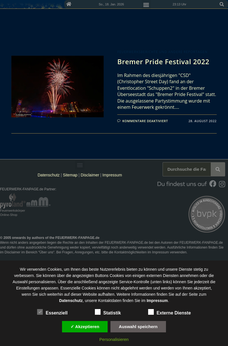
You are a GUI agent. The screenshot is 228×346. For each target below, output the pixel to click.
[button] (222, 4)
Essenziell (52, 312)
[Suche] (218, 169)
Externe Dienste (169, 312)
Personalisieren (114, 339)
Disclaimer (90, 175)
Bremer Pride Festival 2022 (163, 61)
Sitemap (70, 175)
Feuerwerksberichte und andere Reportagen (162, 51)
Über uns (46, 252)
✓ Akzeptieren (85, 326)
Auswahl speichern (138, 326)
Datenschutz (49, 175)
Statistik (108, 312)
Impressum (112, 175)
